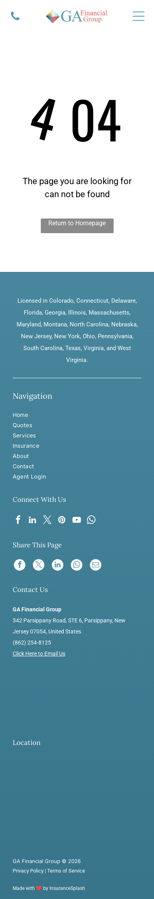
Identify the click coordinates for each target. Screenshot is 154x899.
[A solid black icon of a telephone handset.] (15, 19)
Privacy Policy (28, 871)
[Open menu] (138, 16)
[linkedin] (32, 521)
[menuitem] (36, 416)
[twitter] (47, 521)
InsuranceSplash (67, 888)
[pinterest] (61, 521)
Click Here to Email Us (39, 653)
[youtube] (76, 521)
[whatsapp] (91, 521)
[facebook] (17, 521)
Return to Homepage (77, 223)
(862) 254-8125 (32, 642)
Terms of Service (66, 871)
